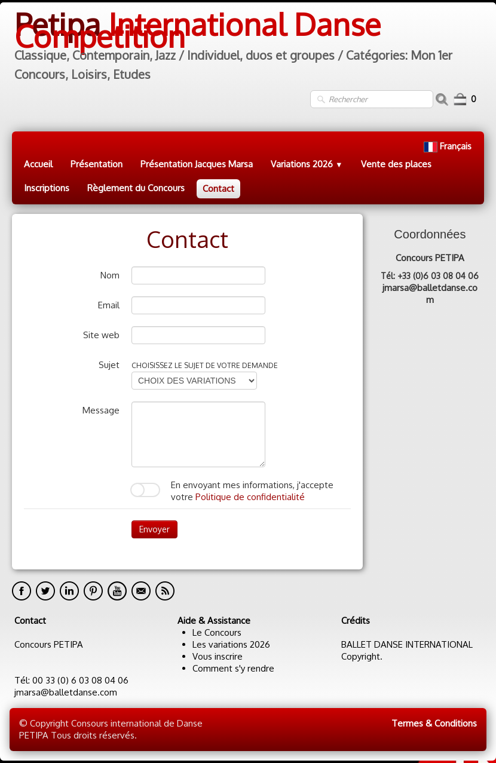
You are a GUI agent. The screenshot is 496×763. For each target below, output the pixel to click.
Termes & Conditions (434, 723)
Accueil (38, 164)
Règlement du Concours (136, 188)
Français (449, 146)
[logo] (248, 46)
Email (109, 305)
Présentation (97, 164)
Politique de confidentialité (250, 496)
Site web (101, 335)
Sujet (109, 364)
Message (101, 410)
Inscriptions (46, 188)
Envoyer (154, 529)
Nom (110, 275)
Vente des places (396, 164)
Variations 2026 (307, 164)
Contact (218, 188)
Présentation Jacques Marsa (196, 164)
